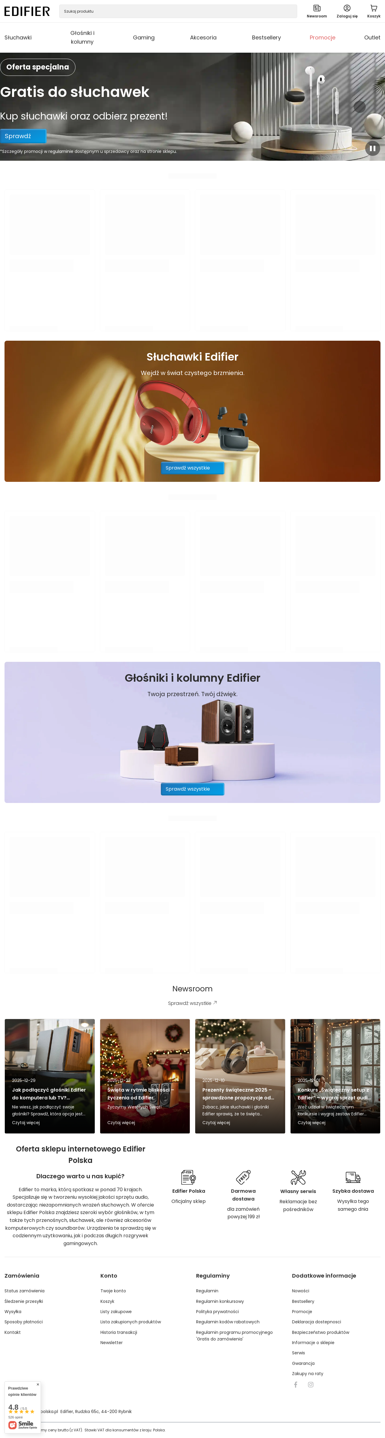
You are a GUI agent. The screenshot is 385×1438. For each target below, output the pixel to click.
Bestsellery (266, 37)
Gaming (144, 37)
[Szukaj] (290, 11)
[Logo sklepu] (27, 11)
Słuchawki (18, 37)
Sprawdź (18, 136)
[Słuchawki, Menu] (36, 38)
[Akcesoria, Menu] (221, 38)
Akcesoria (203, 37)
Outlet (372, 37)
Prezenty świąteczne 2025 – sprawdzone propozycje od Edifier (237, 1093)
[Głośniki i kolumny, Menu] (102, 38)
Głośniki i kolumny (82, 37)
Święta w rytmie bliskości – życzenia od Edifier (140, 1093)
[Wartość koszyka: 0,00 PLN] (373, 11)
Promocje (322, 37)
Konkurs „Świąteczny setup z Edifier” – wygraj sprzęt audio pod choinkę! (334, 1093)
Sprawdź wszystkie (188, 467)
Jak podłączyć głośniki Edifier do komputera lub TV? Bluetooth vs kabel (49, 1093)
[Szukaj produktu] (178, 11)
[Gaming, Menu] (159, 38)
